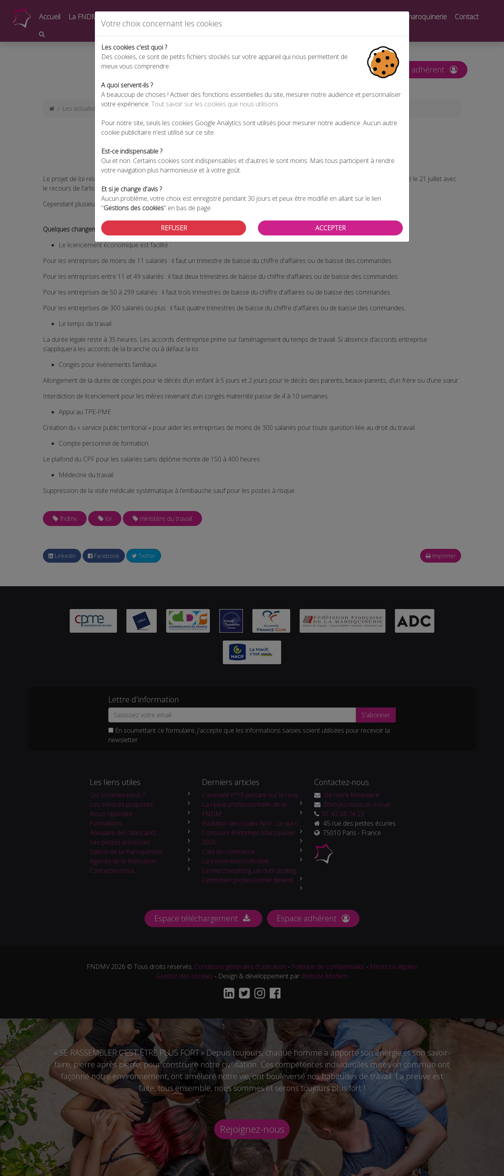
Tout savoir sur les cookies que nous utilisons (214, 104)
